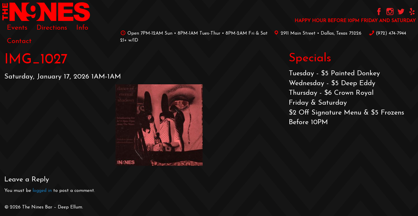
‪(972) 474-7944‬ (387, 33)
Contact (19, 41)
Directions (52, 27)
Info (82, 27)
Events (17, 27)
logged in (42, 190)
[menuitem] (17, 28)
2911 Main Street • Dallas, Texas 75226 (316, 33)
